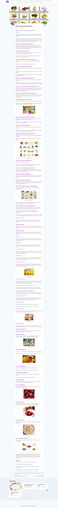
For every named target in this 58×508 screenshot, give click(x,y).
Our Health (31, 2)
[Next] (47, 490)
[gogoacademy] (7, 2)
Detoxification (22, 469)
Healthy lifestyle (37, 469)
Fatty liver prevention (26, 469)
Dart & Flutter (49, 0)
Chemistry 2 (21, 0)
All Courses (17, 0)
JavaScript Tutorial (37, 0)
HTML (29, 0)
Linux (29, 2)
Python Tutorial (25, 2)
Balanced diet (17, 469)
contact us (13, 0)
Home (10, 0)
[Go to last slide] (10, 490)
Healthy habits (32, 469)
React (42, 0)
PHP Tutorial (45, 0)
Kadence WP (35, 505)
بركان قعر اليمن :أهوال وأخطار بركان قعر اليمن (21, 475)
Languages (40, 2)
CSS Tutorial (32, 0)
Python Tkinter (20, 2)
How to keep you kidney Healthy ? (37, 475)
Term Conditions (36, 2)
